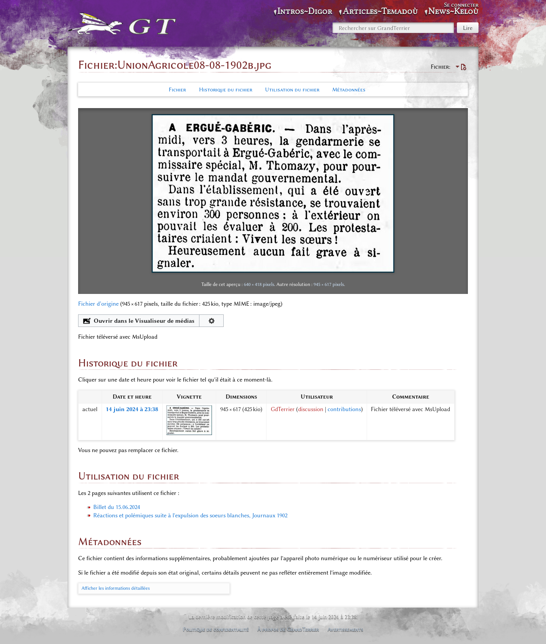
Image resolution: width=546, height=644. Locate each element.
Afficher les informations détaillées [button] (116, 588)
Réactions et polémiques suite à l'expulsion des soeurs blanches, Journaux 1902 (190, 515)
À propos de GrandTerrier (288, 629)
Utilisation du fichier (292, 89)
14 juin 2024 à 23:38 (132, 409)
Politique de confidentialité (216, 629)
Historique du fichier (225, 89)
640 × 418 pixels (259, 284)
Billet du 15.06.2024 (116, 507)
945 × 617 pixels (329, 284)
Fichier (177, 89)
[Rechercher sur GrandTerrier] (393, 27)
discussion (310, 409)
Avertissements (345, 629)
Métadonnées (349, 89)
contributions (344, 409)
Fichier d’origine (98, 303)
